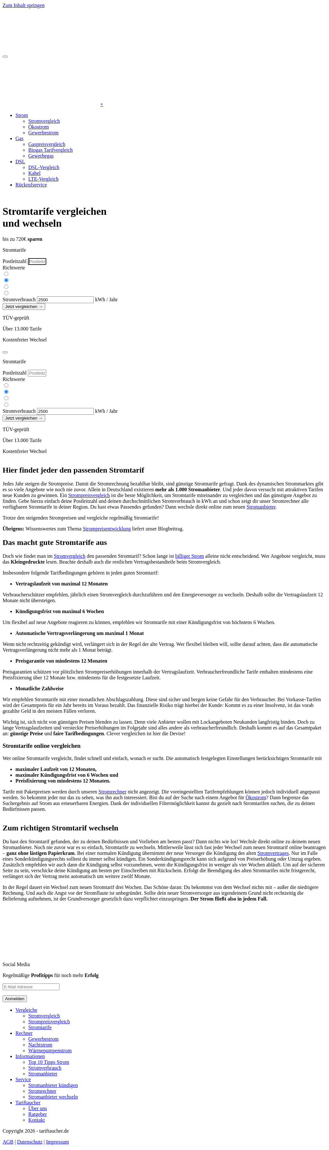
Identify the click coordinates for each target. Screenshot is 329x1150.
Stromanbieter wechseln (53, 1097)
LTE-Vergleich (43, 179)
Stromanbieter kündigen (53, 1085)
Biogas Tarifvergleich (50, 150)
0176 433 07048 (90, 195)
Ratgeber (37, 1114)
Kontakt (36, 1120)
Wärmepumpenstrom (50, 1050)
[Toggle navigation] (5, 57)
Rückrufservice (31, 184)
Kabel (34, 173)
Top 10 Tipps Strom (48, 1062)
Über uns (37, 1108)
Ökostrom (38, 127)
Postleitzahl (15, 261)
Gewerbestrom (43, 132)
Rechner (23, 1033)
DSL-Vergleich (43, 167)
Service (23, 1079)
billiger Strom (189, 556)
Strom (21, 115)
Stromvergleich (44, 121)
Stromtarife (40, 1027)
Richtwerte (14, 267)
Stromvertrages (273, 853)
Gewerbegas (41, 155)
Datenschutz (29, 1142)
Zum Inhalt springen (24, 5)
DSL (20, 161)
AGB (8, 1142)
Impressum (57, 1142)
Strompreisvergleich (89, 495)
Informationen (30, 1056)
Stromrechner (112, 791)
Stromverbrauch (19, 299)
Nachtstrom (40, 1044)
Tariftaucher (27, 1102)
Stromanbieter (260, 507)
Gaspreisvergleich (46, 144)
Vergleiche (26, 1010)
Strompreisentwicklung (107, 528)
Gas (19, 138)
